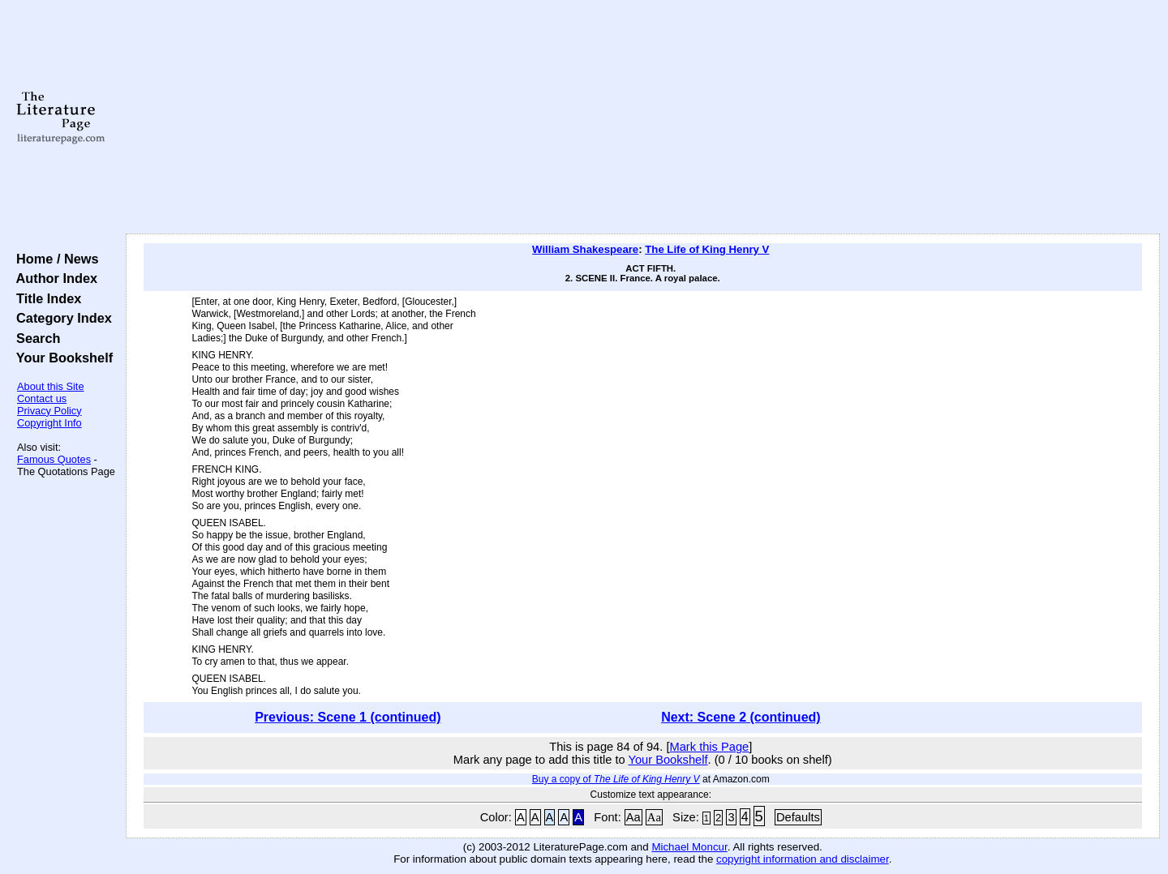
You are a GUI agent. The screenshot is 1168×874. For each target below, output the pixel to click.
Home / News (54, 258)
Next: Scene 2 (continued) (740, 717)
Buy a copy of (616, 779)
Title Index (45, 298)
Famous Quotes (54, 459)
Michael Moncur (689, 847)
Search (34, 338)
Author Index (53, 278)
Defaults (798, 817)
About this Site (50, 386)
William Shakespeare (585, 249)
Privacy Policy (49, 411)
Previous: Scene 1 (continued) (347, 717)
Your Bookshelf (61, 357)
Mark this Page (709, 746)
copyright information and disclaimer (802, 859)
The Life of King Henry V (707, 249)
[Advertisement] (642, 117)
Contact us (42, 398)
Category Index (60, 318)
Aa (633, 817)
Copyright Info (49, 423)
